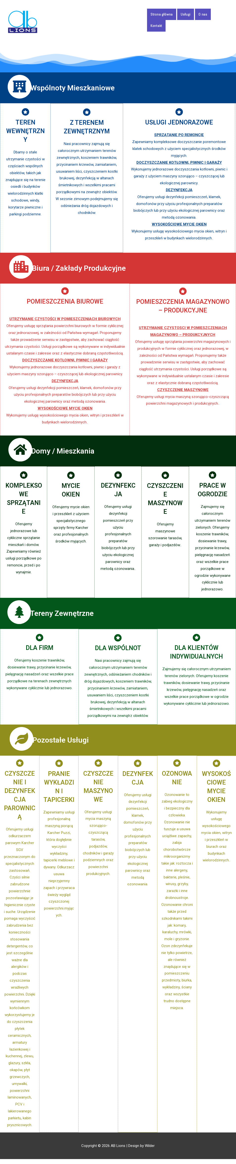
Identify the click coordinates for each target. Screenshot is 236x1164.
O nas (202, 14)
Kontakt (156, 25)
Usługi (186, 14)
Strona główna (161, 14)
